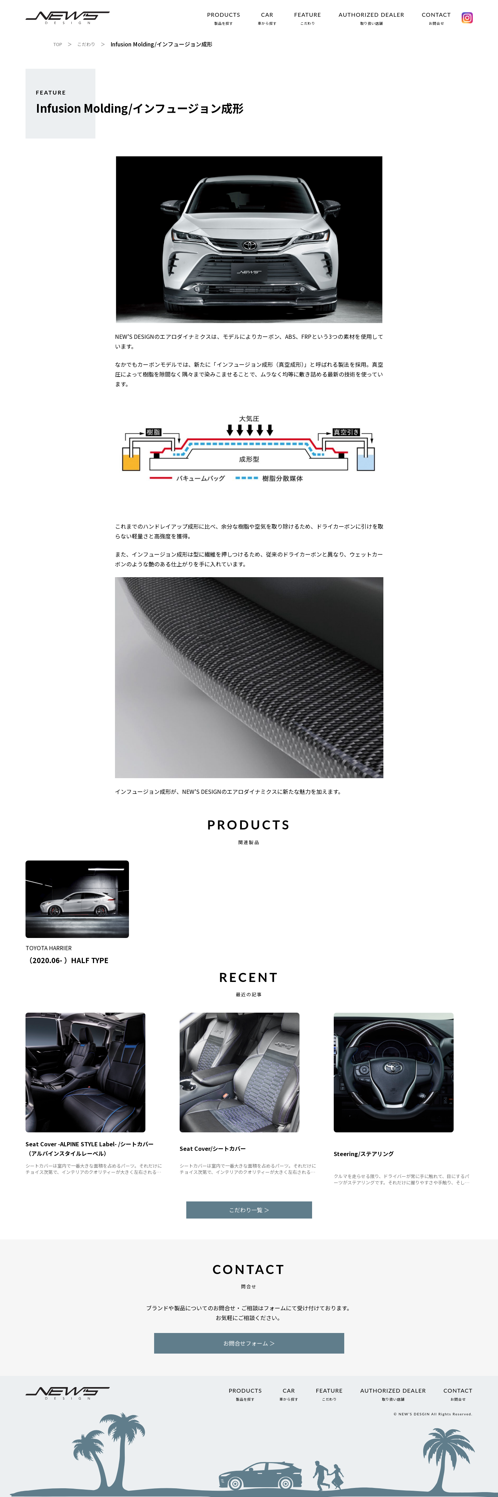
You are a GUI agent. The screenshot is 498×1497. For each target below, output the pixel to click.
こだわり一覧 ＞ (249, 1210)
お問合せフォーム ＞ (249, 1343)
